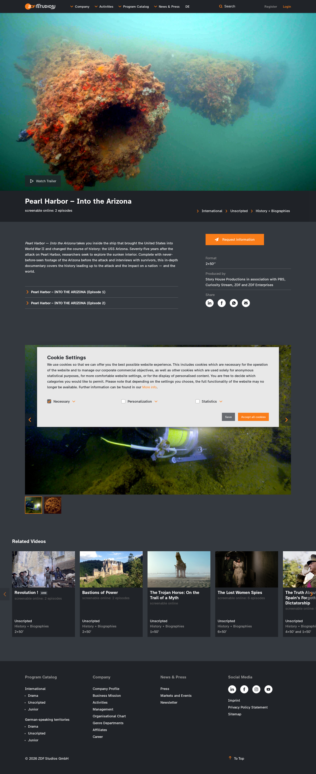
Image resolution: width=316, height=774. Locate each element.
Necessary (61, 401)
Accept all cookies (253, 417)
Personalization (140, 401)
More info (149, 387)
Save (228, 417)
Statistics (209, 401)
